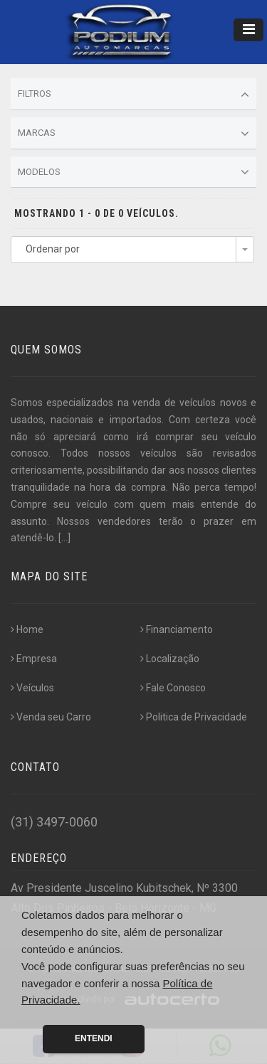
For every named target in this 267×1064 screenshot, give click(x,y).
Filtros (133, 94)
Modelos (133, 172)
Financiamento (176, 629)
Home (27, 629)
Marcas (133, 133)
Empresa (34, 658)
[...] (64, 537)
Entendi (93, 1038)
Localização (169, 658)
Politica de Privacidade (193, 717)
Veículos (32, 687)
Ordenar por (53, 249)
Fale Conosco (173, 687)
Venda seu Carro (51, 717)
